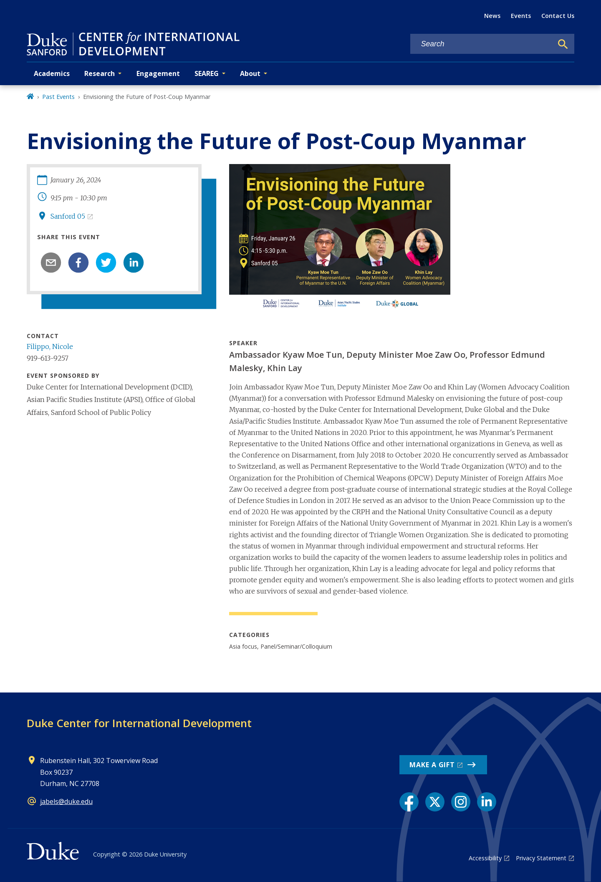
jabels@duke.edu (66, 801)
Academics (52, 73)
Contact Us (557, 16)
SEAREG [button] (206, 73)
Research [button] (99, 73)
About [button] (250, 73)
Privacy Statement (541, 858)
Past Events (58, 97)
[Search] (563, 44)
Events (521, 16)
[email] (50, 262)
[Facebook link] (409, 801)
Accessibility (485, 858)
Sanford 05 (68, 216)
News (492, 16)
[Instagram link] (460, 801)
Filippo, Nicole (50, 346)
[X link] (434, 801)
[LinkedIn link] (486, 801)
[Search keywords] (482, 44)
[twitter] (106, 262)
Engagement (158, 73)
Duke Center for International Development (139, 722)
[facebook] (78, 262)
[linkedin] (133, 262)
